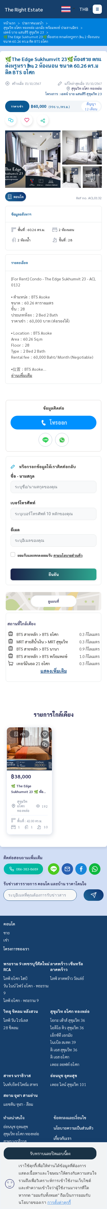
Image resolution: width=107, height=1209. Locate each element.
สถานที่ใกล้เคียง (21, 623)
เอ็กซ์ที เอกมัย (61, 1035)
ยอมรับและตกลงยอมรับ (34, 555)
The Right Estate (24, 9)
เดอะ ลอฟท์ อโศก (64, 1064)
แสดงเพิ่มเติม (54, 671)
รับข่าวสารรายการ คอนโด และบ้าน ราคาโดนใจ (44, 883)
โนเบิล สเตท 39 (63, 1042)
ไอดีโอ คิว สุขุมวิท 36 (67, 1027)
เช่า (6, 939)
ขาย (6, 932)
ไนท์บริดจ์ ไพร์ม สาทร (20, 1084)
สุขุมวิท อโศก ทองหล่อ (70, 1011)
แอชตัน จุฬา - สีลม (18, 1104)
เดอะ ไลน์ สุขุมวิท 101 (68, 1084)
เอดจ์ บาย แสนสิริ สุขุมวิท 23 (23, 32)
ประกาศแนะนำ (32, 23)
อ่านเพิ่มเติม (21, 375)
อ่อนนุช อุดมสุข (63, 1075)
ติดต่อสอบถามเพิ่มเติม (23, 857)
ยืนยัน (54, 574)
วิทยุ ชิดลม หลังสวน (20, 1011)
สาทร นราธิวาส (17, 1075)
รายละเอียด (19, 262)
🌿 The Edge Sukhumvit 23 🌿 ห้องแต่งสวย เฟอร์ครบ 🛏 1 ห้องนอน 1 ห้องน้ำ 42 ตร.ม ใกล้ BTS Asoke (28, 789)
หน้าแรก (9, 23)
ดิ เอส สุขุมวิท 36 (63, 1049)
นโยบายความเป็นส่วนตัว (73, 1127)
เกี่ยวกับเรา (62, 1138)
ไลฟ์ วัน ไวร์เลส (15, 1020)
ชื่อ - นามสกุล (23, 475)
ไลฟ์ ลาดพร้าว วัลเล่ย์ (67, 978)
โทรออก (53, 422)
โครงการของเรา (16, 948)
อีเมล (15, 529)
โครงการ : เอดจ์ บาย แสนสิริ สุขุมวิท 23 (73, 93)
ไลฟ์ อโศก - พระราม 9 (21, 1000)
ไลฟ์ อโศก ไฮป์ (15, 978)
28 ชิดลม (10, 1027)
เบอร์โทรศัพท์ (23, 502)
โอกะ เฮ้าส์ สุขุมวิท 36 (67, 1020)
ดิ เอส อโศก (59, 1056)
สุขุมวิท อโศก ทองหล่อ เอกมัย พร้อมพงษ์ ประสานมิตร (40, 27)
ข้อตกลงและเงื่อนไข (70, 1117)
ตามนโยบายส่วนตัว (67, 555)
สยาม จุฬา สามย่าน (20, 1095)
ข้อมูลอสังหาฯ (21, 214)
